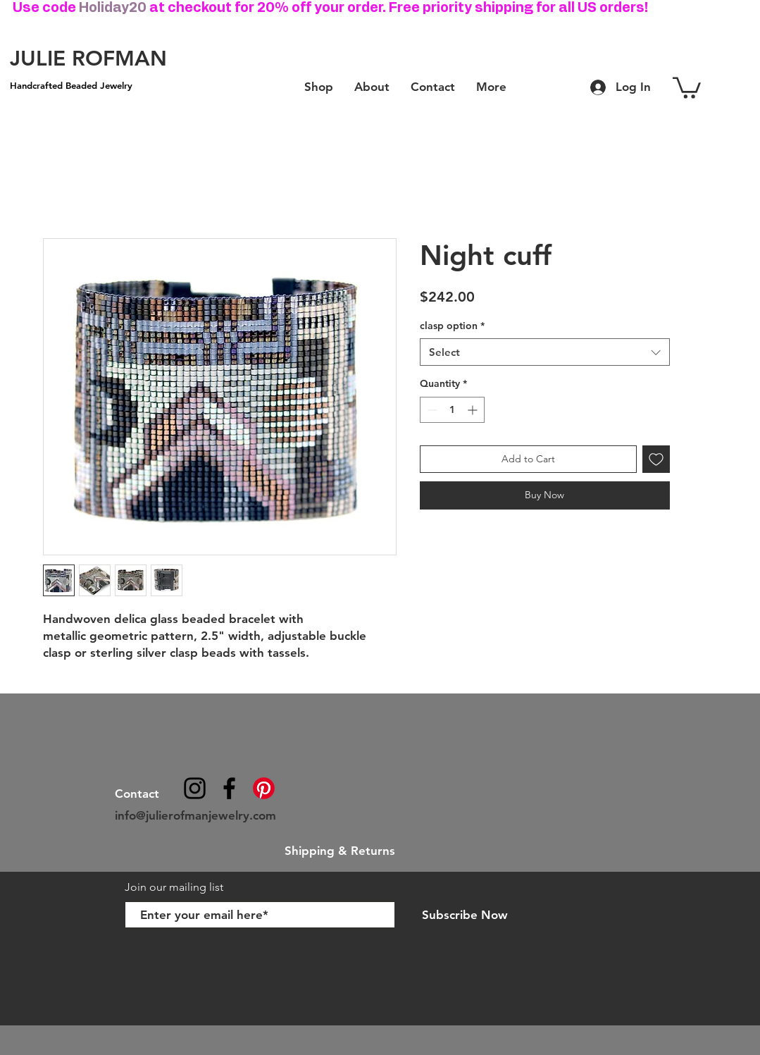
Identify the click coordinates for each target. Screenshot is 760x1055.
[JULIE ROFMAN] (88, 58)
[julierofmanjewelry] (229, 788)
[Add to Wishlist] (656, 459)
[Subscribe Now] (465, 914)
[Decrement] (431, 409)
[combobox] (545, 352)
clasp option (452, 325)
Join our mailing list (175, 887)
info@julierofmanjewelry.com (195, 815)
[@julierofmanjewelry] (194, 788)
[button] (687, 87)
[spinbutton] (452, 409)
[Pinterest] (263, 788)
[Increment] (473, 409)
